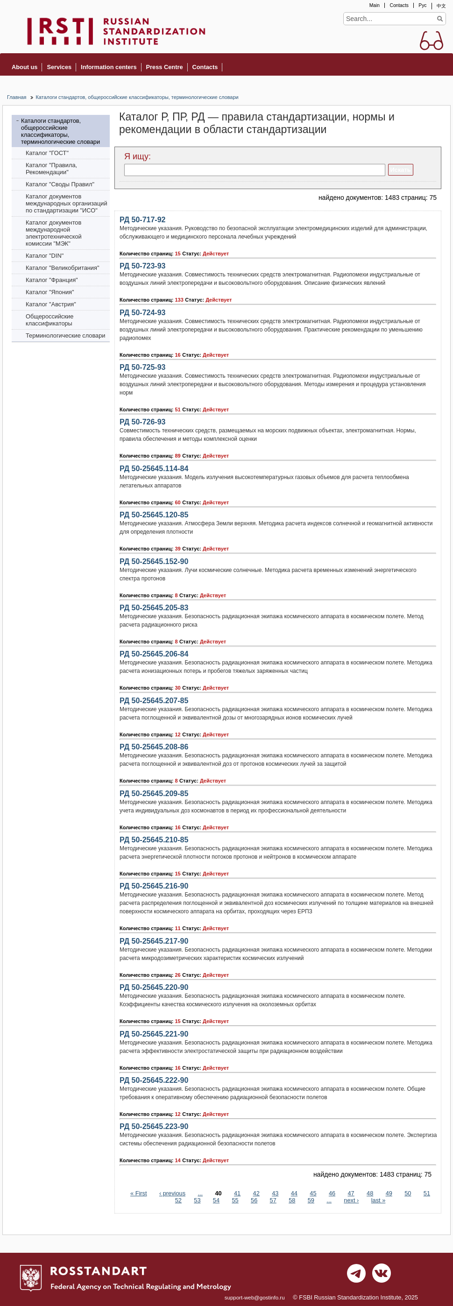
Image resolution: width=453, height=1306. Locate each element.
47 (350, 1193)
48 (370, 1193)
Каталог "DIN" (45, 255)
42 (256, 1193)
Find (440, 19)
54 (216, 1200)
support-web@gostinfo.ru (255, 1297)
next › (351, 1200)
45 (313, 1193)
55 (235, 1200)
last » (378, 1200)
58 (292, 1200)
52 (178, 1200)
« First (138, 1193)
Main (374, 5)
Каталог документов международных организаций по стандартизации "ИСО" (66, 203)
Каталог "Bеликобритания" (62, 267)
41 (237, 1193)
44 (294, 1193)
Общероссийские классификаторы (49, 320)
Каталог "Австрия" (51, 304)
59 (311, 1200)
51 (427, 1193)
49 (389, 1193)
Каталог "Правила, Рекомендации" (51, 169)
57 (273, 1200)
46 (332, 1193)
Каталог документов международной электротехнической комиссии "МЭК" (54, 233)
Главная (16, 97)
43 (275, 1193)
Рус (422, 5)
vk (381, 1276)
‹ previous (172, 1193)
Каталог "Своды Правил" (60, 184)
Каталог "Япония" (50, 292)
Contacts (398, 5)
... (200, 1193)
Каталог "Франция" (52, 279)
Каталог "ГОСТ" (47, 152)
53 (197, 1200)
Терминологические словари (66, 335)
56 (254, 1200)
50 (407, 1193)
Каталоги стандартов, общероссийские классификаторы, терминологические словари (136, 97)
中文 (441, 5)
